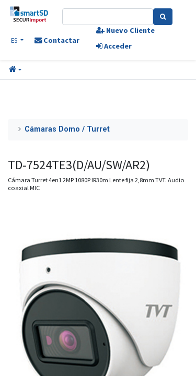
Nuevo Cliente (125, 30)
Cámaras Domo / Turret (67, 129)
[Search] (162, 16)
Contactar (56, 40)
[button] (15, 70)
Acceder (114, 46)
